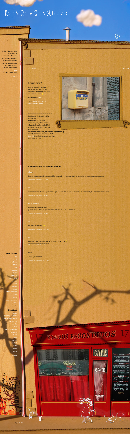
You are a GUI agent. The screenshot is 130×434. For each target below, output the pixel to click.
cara (39, 101)
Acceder (14, 355)
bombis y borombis (10, 316)
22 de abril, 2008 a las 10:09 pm (38, 229)
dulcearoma (13, 321)
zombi (15, 351)
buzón (35, 101)
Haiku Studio (21, 423)
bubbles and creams (10, 318)
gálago (14, 286)
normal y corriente (11, 300)
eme (40, 98)
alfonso (14, 262)
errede (15, 283)
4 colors (14, 313)
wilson (15, 348)
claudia (14, 270)
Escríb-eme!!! (35, 83)
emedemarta (33, 104)
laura (15, 337)
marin (15, 289)
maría (15, 345)
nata (15, 294)
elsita (15, 326)
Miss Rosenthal (11, 292)
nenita (15, 297)
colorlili (14, 273)
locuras (14, 340)
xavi (15, 302)
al (29, 221)
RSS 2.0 (31, 136)
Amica (15, 264)
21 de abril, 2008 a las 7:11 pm (38, 179)
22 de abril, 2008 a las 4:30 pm (38, 213)
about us (14, 76)
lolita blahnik (12, 343)
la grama (126, 68)
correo (44, 101)
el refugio (14, 275)
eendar (14, 324)
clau (30, 172)
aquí (15, 70)
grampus (14, 332)
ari (29, 188)
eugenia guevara (11, 329)
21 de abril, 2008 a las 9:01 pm (38, 195)
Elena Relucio (12, 278)
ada (16, 256)
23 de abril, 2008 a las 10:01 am (38, 260)
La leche (33, 68)
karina (15, 335)
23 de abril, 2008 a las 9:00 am (38, 245)
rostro (41, 104)
